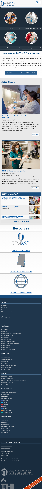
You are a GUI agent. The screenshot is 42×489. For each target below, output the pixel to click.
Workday (3, 320)
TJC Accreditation (5, 428)
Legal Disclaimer (5, 422)
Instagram (4, 404)
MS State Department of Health (21, 270)
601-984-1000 (15, 457)
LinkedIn (4, 407)
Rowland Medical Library (7, 335)
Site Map (3, 318)
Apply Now (4, 329)
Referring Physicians (6, 367)
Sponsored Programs (6, 383)
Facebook (4, 398)
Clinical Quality (5, 359)
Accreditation (4, 327)
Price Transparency (6, 365)
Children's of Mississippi (7, 357)
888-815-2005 (15, 459)
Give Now (3, 308)
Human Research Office (7, 377)
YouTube (4, 402)
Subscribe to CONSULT (6, 396)
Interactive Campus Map (7, 310)
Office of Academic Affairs (7, 333)
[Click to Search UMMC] (37, 2)
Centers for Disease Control (21, 291)
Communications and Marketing (9, 390)
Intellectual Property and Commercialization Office (13, 379)
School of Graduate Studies (8, 340)
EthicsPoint (4, 420)
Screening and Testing (31, 26)
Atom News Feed (6, 411)
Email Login (4, 306)
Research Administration (7, 381)
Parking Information (6, 316)
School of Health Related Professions (10, 342)
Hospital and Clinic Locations (8, 363)
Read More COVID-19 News (21, 219)
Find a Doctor (4, 361)
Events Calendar (5, 392)
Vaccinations (10, 26)
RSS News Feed (6, 409)
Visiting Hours (31, 46)
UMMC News (4, 394)
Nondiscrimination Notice (7, 424)
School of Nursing (5, 346)
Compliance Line (5, 418)
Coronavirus (25, 3)
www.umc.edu (4, 453)
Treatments (10, 46)
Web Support (4, 430)
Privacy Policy (4, 426)
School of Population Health (8, 348)
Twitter (4, 400)
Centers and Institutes (6, 375)
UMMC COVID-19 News (21, 249)
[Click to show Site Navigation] (40, 2)
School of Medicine (6, 344)
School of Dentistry (6, 338)
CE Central (3, 304)
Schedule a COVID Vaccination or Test (21, 71)
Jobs (2, 312)
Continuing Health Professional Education (11, 331)
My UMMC (3, 314)
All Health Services (5, 355)
